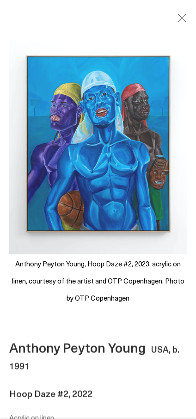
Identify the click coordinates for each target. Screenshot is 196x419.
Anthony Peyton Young (77, 351)
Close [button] (180, 21)
